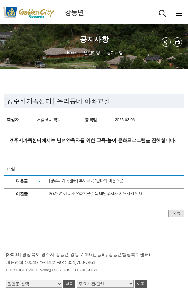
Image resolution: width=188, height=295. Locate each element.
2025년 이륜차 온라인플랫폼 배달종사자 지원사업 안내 (95, 194)
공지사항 (115, 52)
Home (72, 52)
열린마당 (92, 52)
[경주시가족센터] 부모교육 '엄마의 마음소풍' (87, 181)
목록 (176, 213)
